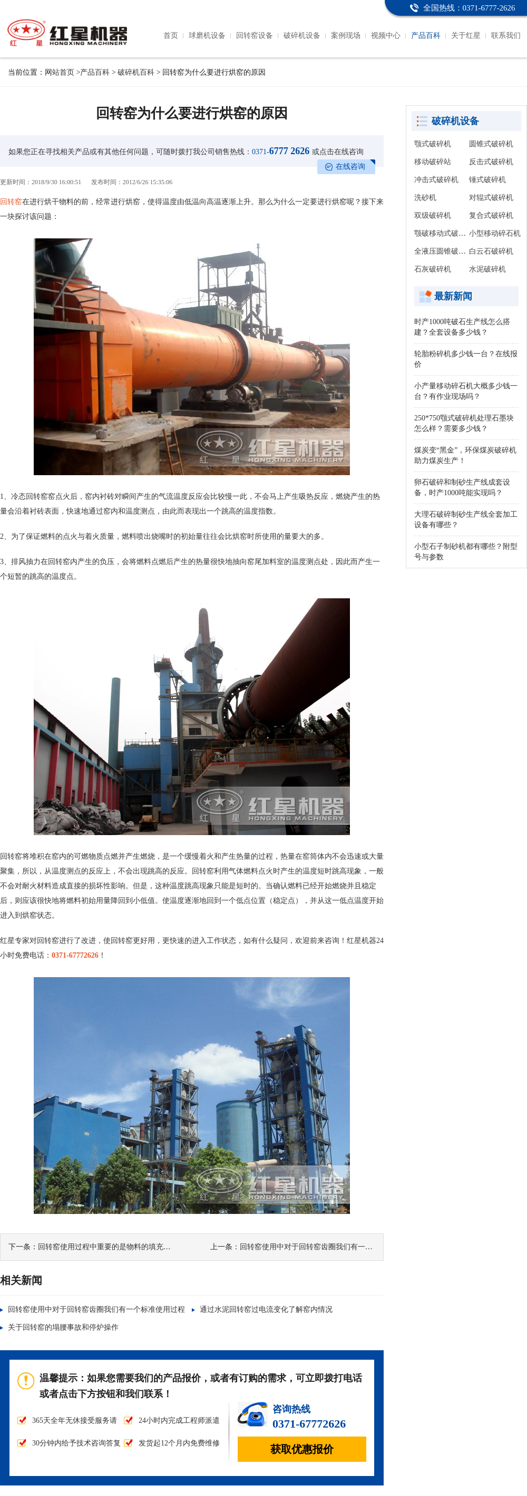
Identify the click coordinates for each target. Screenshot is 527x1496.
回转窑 (11, 202)
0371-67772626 (75, 955)
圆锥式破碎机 (491, 144)
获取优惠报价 (302, 1449)
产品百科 (426, 35)
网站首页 (59, 72)
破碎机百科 (136, 72)
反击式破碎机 (491, 162)
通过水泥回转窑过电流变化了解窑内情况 (266, 1309)
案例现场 (345, 35)
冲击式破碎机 (436, 180)
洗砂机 (425, 198)
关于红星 (466, 35)
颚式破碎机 (432, 144)
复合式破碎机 (491, 215)
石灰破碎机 (432, 269)
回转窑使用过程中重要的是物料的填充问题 (108, 1247)
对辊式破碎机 (491, 198)
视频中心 (386, 35)
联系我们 (506, 35)
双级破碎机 (432, 215)
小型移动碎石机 (495, 233)
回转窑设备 (254, 35)
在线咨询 (350, 166)
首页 (170, 35)
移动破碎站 (432, 162)
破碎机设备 (302, 35)
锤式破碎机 (487, 180)
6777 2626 (280, 151)
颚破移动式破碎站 (443, 233)
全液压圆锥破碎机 (443, 251)
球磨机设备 (207, 35)
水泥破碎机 (487, 269)
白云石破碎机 (491, 251)
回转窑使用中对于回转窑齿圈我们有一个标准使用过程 (328, 1247)
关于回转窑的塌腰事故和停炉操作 (63, 1327)
